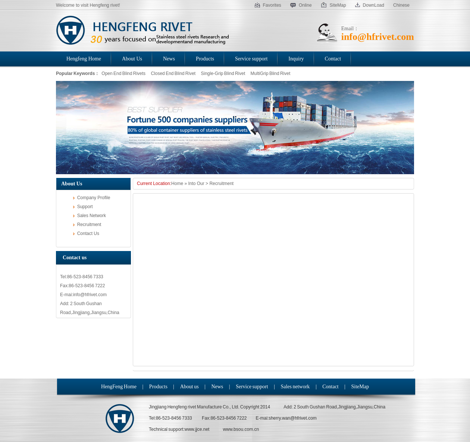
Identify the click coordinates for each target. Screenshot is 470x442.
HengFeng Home (119, 386)
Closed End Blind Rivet (173, 73)
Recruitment (87, 224)
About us (189, 386)
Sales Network (89, 215)
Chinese (401, 5)
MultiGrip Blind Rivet (271, 73)
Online (301, 5)
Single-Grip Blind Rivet (223, 73)
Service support (252, 386)
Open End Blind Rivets (123, 73)
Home (177, 183)
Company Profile (91, 197)
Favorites (268, 5)
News (217, 386)
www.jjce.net (197, 429)
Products (158, 386)
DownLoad (369, 5)
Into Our (196, 183)
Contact (330, 386)
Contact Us (86, 233)
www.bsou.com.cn (241, 429)
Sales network (295, 386)
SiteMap (333, 5)
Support (83, 206)
